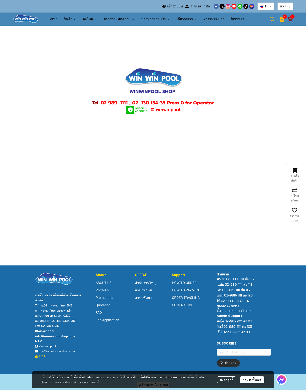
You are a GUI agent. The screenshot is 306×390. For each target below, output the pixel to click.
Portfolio (102, 290)
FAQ (99, 313)
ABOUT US (104, 283)
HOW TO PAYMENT (186, 290)
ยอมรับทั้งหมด (252, 380)
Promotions (104, 298)
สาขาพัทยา (143, 298)
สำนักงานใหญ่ (145, 283)
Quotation (103, 305)
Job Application (107, 320)
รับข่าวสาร (228, 363)
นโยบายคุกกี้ (91, 382)
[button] (266, 6)
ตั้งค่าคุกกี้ (226, 380)
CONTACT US (182, 305)
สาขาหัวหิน (143, 290)
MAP (40, 356)
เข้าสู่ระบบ (172, 6)
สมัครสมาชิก (197, 6)
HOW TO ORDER (184, 283)
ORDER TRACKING (186, 298)
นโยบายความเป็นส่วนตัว (62, 382)
